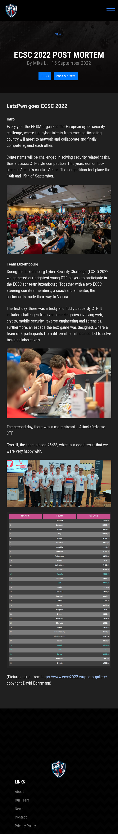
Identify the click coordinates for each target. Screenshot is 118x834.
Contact (21, 817)
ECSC (45, 76)
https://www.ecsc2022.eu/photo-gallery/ (74, 676)
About (19, 791)
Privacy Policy (25, 826)
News (19, 809)
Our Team (22, 800)
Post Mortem (66, 76)
